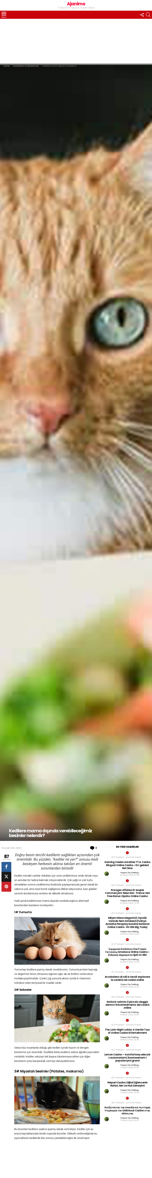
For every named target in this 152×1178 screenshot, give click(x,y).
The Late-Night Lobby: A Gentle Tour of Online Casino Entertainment (127, 1031)
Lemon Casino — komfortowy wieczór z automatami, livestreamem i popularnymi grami (127, 1057)
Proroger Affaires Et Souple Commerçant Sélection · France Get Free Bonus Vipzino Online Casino (127, 893)
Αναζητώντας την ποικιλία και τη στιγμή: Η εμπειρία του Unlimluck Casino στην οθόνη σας (127, 1110)
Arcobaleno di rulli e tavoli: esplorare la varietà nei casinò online (127, 978)
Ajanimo (76, 4)
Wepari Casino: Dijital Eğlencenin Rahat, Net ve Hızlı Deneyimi (127, 1084)
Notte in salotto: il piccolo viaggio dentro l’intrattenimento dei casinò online (127, 1005)
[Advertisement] (76, 41)
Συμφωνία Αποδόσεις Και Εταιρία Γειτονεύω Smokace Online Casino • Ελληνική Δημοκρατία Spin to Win (127, 952)
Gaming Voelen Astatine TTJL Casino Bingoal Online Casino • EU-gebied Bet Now (127, 865)
